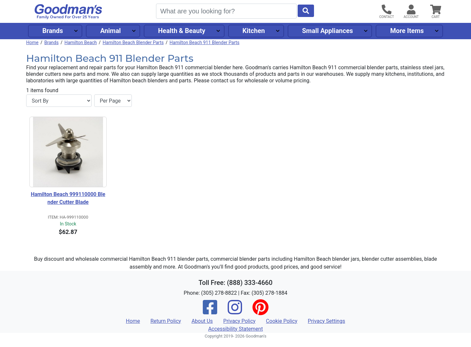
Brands (52, 31)
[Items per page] (113, 100)
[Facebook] (210, 311)
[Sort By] (59, 100)
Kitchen (253, 31)
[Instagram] (235, 311)
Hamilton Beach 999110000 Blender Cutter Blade (68, 198)
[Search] (226, 11)
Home (32, 42)
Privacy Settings (326, 321)
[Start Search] (306, 11)
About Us (202, 321)
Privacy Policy (239, 321)
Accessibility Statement (235, 329)
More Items (407, 31)
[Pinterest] (260, 311)
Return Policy (165, 321)
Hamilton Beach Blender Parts (133, 42)
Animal (110, 31)
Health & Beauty (181, 31)
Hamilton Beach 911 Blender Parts (204, 42)
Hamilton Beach (80, 42)
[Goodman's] (68, 11)
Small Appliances (327, 31)
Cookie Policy (281, 321)
